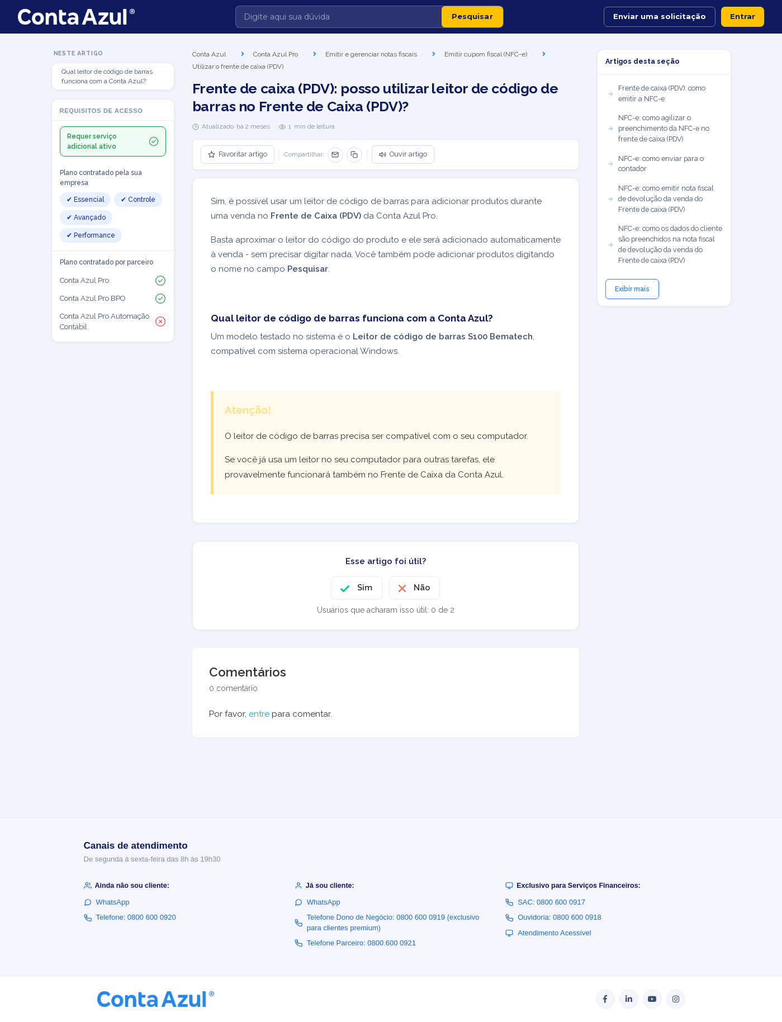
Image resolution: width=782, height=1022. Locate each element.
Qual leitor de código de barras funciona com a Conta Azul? (107, 76)
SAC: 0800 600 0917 (545, 902)
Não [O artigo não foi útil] (422, 588)
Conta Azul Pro (275, 54)
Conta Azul (209, 54)
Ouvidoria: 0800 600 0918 (553, 917)
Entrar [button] (742, 16)
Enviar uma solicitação (659, 16)
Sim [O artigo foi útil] (364, 588)
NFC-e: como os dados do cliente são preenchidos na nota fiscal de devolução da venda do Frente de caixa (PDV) (664, 244)
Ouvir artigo (403, 154)
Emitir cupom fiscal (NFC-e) (485, 54)
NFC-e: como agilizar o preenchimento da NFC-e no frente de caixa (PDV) (658, 128)
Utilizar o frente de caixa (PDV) (237, 66)
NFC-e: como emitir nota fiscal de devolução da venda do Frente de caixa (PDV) (660, 199)
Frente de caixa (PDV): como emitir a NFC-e (656, 93)
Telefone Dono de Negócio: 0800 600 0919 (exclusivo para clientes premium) (387, 922)
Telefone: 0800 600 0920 (130, 917)
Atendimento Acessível (548, 933)
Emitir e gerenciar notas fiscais (371, 54)
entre (259, 714)
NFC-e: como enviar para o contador (655, 163)
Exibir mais (632, 289)
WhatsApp (107, 902)
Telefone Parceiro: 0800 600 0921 (355, 943)
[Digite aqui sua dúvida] (339, 16)
